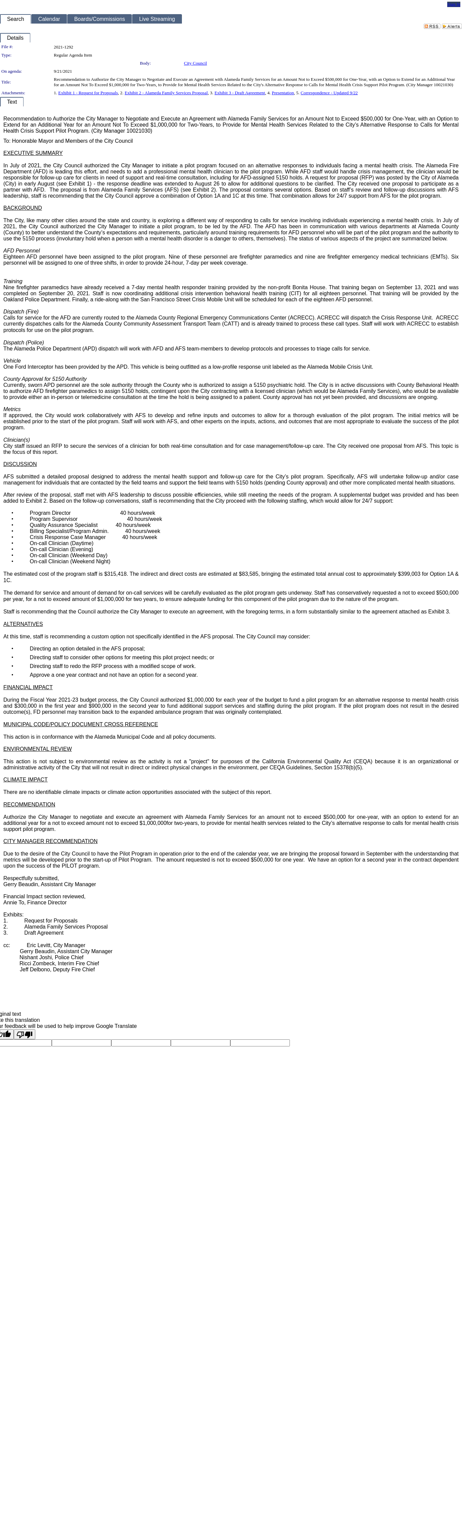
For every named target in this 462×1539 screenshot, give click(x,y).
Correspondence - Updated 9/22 (329, 92)
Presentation (283, 92)
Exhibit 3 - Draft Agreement (240, 92)
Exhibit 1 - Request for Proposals (88, 92)
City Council (195, 63)
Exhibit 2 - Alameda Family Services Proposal (166, 92)
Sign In (453, 4)
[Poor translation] (24, 1034)
